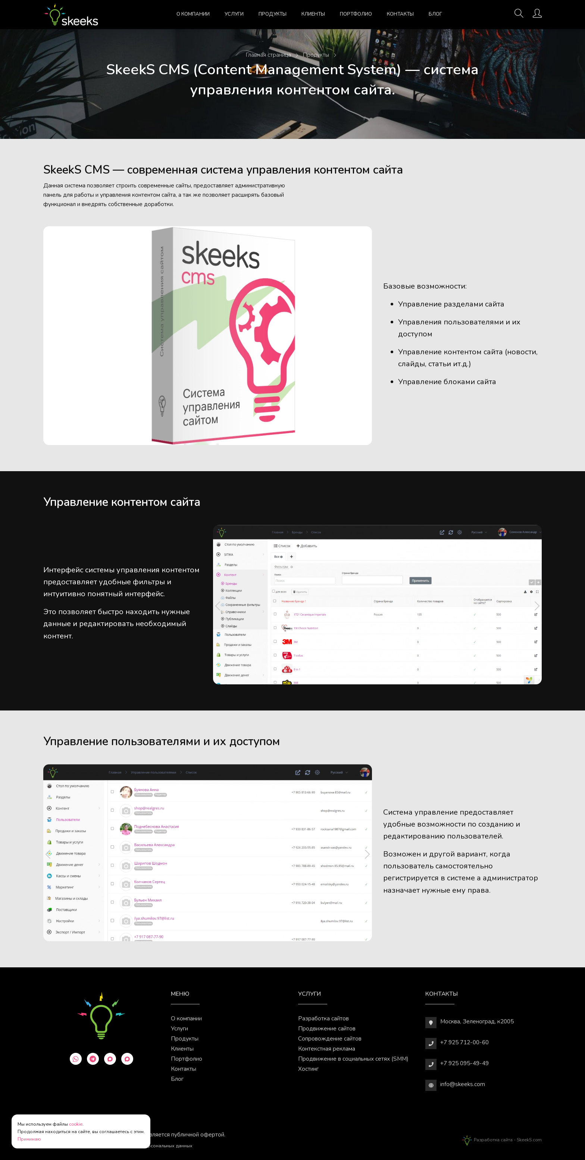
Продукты (273, 14)
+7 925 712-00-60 (464, 1042)
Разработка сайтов (323, 1018)
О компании (193, 14)
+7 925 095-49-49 (464, 1063)
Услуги (234, 14)
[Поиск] (518, 15)
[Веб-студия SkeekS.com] (70, 14)
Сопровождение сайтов (330, 1038)
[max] (110, 1059)
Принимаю (29, 1139)
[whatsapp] (76, 1059)
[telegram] (93, 1059)
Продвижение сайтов (327, 1028)
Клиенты (313, 14)
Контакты (400, 14)
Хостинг (308, 1069)
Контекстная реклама (326, 1048)
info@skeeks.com (462, 1084)
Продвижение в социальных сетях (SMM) (353, 1059)
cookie (75, 1124)
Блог (435, 14)
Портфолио (356, 14)
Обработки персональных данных (154, 1145)
